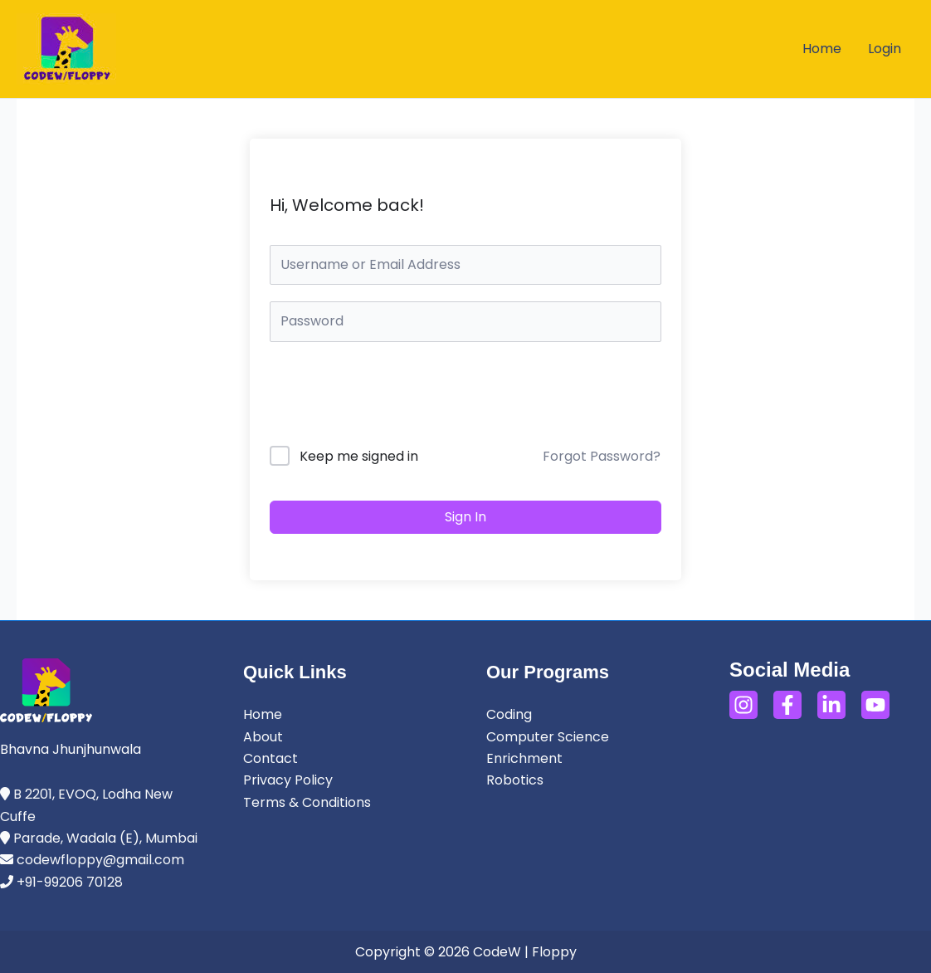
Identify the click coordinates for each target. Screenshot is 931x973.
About (263, 736)
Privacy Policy (288, 780)
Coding (509, 714)
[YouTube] (875, 705)
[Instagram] (743, 705)
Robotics (514, 780)
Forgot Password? (601, 456)
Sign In (465, 516)
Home (262, 714)
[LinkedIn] (831, 705)
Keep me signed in (359, 456)
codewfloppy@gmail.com (100, 859)
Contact (270, 758)
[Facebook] (787, 705)
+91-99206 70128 (68, 882)
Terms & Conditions (307, 802)
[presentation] (382, 397)
